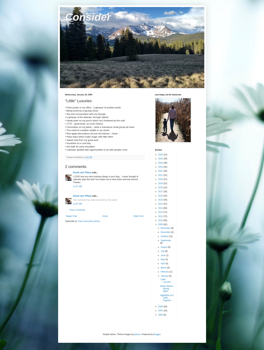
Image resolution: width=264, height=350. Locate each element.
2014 (160, 204)
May (163, 259)
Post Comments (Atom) (89, 221)
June (163, 255)
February (165, 272)
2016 (160, 196)
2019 (160, 183)
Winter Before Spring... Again (166, 288)
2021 (160, 175)
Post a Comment (77, 210)
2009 (160, 224)
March (164, 267)
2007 (160, 310)
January (165, 276)
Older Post (138, 216)
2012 (160, 212)
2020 (160, 179)
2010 (160, 220)
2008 (160, 306)
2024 (160, 163)
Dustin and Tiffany (82, 172)
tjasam (137, 334)
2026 (160, 154)
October (165, 236)
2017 (160, 191)
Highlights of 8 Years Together (166, 298)
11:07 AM (77, 186)
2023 (160, 167)
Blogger (157, 334)
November (166, 232)
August (164, 247)
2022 (160, 171)
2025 (160, 158)
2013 (160, 208)
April (163, 263)
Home (105, 216)
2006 (160, 315)
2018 (160, 187)
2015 (160, 200)
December (166, 228)
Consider (88, 17)
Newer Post (71, 216)
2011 (160, 216)
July (163, 251)
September (166, 240)
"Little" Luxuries (165, 280)
